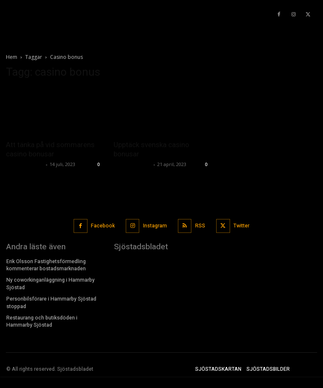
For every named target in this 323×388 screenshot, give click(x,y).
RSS (200, 225)
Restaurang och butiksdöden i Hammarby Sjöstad (41, 319)
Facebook (103, 225)
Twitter (241, 225)
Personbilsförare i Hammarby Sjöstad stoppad (51, 300)
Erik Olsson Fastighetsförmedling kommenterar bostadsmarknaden (46, 264)
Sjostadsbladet (25, 164)
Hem (11, 57)
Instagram (155, 225)
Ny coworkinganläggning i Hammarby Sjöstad (50, 282)
